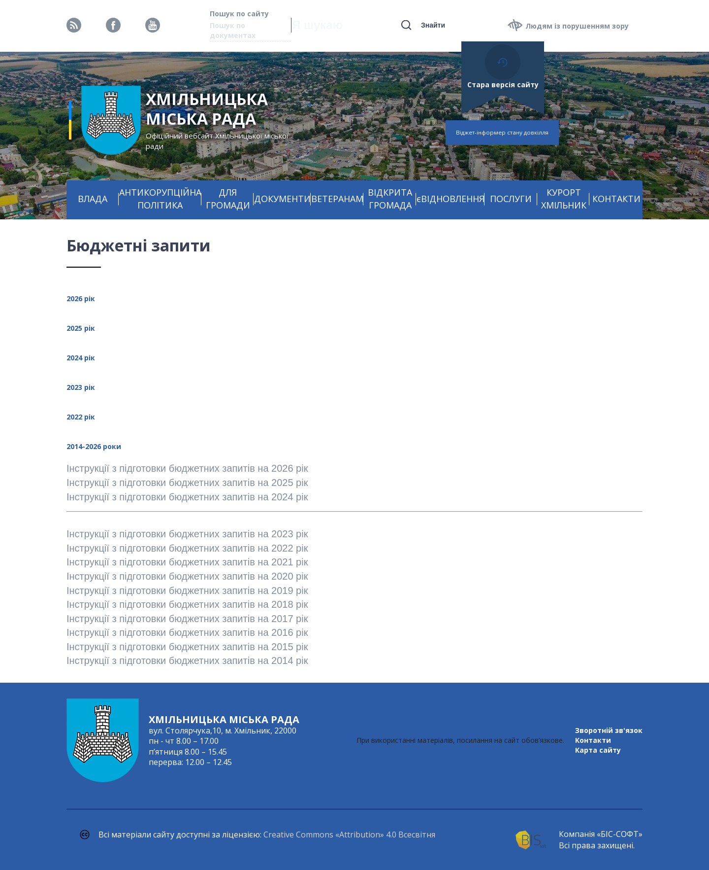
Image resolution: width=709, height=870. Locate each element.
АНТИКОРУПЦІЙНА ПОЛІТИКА (160, 198)
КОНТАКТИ (616, 199)
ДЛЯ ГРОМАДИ (228, 198)
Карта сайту (598, 750)
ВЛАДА (92, 199)
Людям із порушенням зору (577, 26)
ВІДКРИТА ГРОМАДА (390, 198)
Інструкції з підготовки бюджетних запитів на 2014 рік (187, 660)
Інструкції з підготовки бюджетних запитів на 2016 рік (187, 632)
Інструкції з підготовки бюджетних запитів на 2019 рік (188, 590)
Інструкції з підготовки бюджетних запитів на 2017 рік (187, 618)
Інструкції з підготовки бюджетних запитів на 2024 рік (187, 496)
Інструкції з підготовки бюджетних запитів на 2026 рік (188, 468)
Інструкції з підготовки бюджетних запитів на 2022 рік (187, 548)
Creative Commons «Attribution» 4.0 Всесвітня (349, 834)
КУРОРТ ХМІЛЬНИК (563, 198)
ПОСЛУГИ (511, 199)
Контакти (593, 740)
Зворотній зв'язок (609, 730)
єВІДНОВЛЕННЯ (450, 199)
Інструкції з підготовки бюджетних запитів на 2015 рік (187, 646)
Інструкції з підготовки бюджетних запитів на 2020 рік (187, 576)
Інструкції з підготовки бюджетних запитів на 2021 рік (187, 562)
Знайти (433, 25)
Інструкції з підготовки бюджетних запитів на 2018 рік (187, 604)
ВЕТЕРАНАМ (337, 199)
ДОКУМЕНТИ (282, 199)
